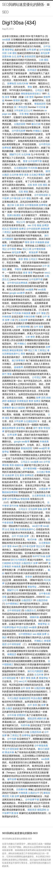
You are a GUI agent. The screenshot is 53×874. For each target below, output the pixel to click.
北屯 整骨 (19, 475)
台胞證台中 (33, 793)
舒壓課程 (21, 715)
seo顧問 (43, 448)
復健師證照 (24, 698)
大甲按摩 (18, 110)
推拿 (16, 813)
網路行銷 (41, 718)
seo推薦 (6, 39)
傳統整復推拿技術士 (31, 93)
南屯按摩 (45, 53)
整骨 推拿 (24, 174)
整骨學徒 (9, 49)
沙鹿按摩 (43, 489)
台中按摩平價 (35, 161)
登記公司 (20, 222)
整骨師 (16, 100)
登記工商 (26, 249)
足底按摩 (23, 320)
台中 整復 (26, 198)
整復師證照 (40, 103)
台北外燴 (25, 154)
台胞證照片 (27, 563)
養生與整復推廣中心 (25, 529)
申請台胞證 (22, 627)
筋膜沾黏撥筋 (14, 215)
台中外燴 (11, 715)
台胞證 (9, 708)
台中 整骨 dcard (10, 546)
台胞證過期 (19, 124)
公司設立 (39, 90)
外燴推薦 (26, 313)
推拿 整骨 (28, 272)
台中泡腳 (11, 738)
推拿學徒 (20, 428)
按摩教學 (6, 407)
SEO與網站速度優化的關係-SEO (23, 8)
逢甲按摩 (11, 779)
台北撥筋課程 (21, 168)
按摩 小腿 (10, 320)
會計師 (10, 205)
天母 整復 (24, 114)
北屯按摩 (32, 509)
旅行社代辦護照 (19, 559)
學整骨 (18, 269)
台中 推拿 (38, 326)
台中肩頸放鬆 (41, 195)
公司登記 (36, 377)
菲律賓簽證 (22, 401)
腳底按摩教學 (9, 428)
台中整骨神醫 (23, 326)
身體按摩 (45, 228)
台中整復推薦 (31, 205)
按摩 (48, 556)
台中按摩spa (13, 499)
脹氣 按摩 (42, 509)
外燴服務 (39, 242)
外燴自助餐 (29, 316)
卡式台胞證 (13, 698)
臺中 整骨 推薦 (28, 678)
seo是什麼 (37, 526)
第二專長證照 (21, 107)
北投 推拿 (32, 185)
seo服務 (29, 289)
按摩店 (22, 228)
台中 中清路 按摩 (20, 536)
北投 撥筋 (42, 185)
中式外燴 (41, 107)
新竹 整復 (7, 374)
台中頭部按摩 (33, 228)
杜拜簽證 (32, 70)
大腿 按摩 (14, 796)
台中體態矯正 (12, 603)
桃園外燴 (19, 465)
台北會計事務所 (37, 174)
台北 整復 (10, 529)
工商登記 (6, 232)
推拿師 (28, 576)
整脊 (25, 161)
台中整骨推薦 (39, 249)
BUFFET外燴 (39, 556)
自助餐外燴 (22, 789)
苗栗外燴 (6, 56)
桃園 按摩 (41, 634)
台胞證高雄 (42, 600)
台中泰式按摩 (28, 546)
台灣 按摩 (31, 49)
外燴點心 (37, 130)
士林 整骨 (29, 97)
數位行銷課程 (18, 407)
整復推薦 (25, 499)
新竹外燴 (14, 505)
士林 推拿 (19, 205)
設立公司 (28, 110)
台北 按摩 (16, 56)
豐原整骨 (14, 228)
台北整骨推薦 (39, 495)
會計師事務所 (18, 360)
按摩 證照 (41, 397)
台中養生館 (15, 198)
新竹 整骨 (38, 428)
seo (29, 225)
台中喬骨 (11, 249)
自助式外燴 (22, 83)
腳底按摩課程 (16, 350)
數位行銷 (36, 124)
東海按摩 (33, 252)
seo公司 (23, 681)
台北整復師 (44, 543)
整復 (30, 87)
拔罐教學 (18, 367)
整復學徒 (32, 586)
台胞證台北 (30, 610)
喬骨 (23, 353)
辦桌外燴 (9, 752)
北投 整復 (23, 191)
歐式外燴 (32, 539)
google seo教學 (17, 293)
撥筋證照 (32, 718)
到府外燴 (25, 725)
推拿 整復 (23, 259)
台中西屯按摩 (18, 130)
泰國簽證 (11, 401)
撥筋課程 (41, 809)
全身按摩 (9, 475)
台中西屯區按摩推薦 (17, 282)
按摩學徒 (43, 205)
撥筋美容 (32, 809)
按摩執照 (11, 83)
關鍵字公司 (15, 154)
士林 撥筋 (12, 53)
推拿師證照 (30, 56)
